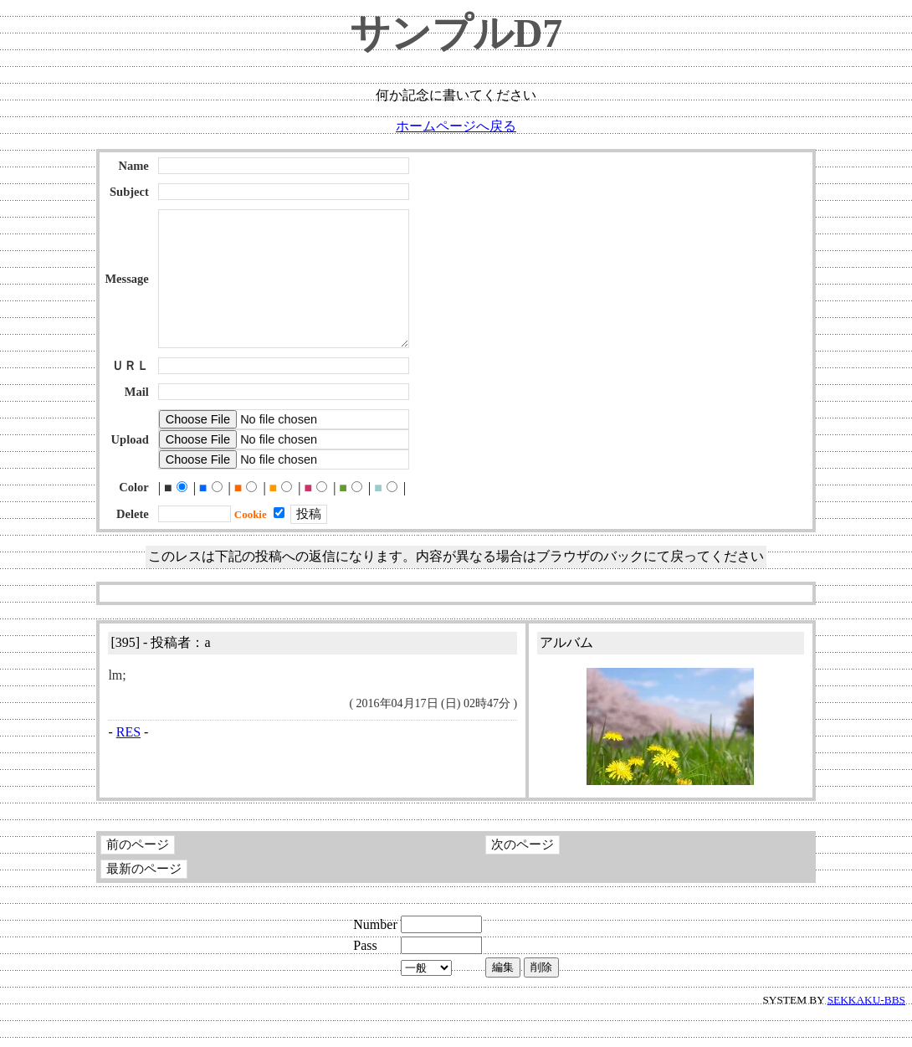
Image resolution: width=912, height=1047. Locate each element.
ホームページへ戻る (456, 126)
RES (128, 765)
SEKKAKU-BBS (866, 1033)
